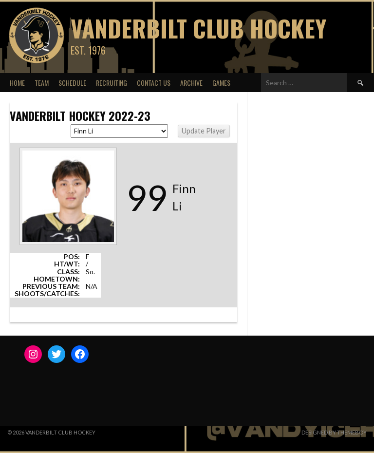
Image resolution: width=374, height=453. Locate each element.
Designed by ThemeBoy (334, 432)
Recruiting (111, 82)
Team (42, 82)
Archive (191, 82)
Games (221, 82)
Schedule (72, 82)
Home (17, 82)
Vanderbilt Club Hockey (198, 28)
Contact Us (153, 82)
